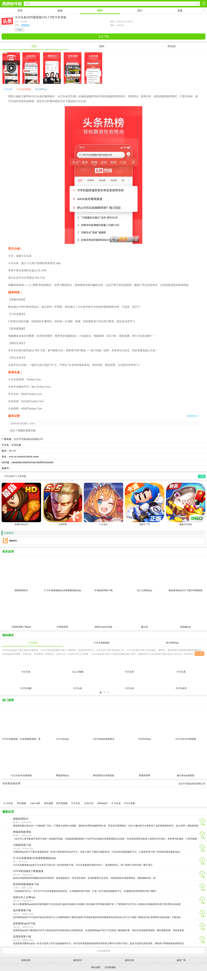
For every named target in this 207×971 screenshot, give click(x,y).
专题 (179, 10)
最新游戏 (25, 960)
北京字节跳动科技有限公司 (28, 439)
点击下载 (103, 36)
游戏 (60, 10)
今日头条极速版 (23, 89)
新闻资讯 (25, 25)
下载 (202, 824)
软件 (100, 10)
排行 (139, 10)
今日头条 (8, 89)
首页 (20, 10)
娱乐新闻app (41, 89)
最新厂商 (181, 960)
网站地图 (95, 967)
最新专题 (129, 960)
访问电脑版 (110, 967)
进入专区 (199, 654)
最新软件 (77, 960)
